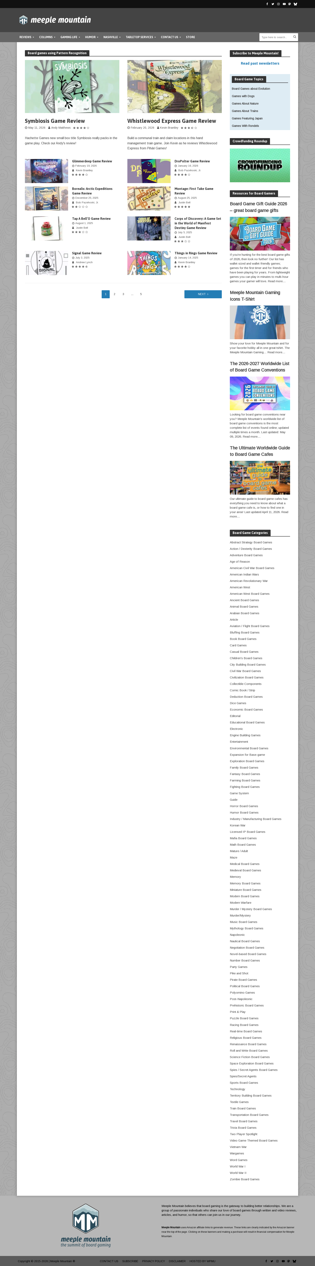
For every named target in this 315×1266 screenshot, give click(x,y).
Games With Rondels (245, 125)
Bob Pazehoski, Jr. (189, 170)
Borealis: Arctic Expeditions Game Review (92, 191)
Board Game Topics (249, 79)
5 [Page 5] (141, 294)
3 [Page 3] (123, 294)
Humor (90, 37)
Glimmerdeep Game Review (92, 161)
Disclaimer (177, 1261)
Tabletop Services (139, 37)
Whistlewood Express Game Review (171, 121)
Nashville (110, 37)
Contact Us (169, 37)
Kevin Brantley (169, 127)
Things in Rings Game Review (196, 253)
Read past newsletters (260, 63)
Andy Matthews (61, 127)
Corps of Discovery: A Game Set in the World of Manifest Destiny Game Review (198, 223)
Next (202, 294)
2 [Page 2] (114, 294)
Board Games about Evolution (251, 88)
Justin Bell (184, 202)
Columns (46, 37)
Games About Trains (245, 111)
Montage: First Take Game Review (194, 191)
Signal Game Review (87, 253)
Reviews (25, 37)
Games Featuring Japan (247, 118)
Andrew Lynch (84, 262)
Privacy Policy (153, 1261)
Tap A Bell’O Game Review (91, 218)
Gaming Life (68, 37)
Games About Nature (245, 103)
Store (190, 37)
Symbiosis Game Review (55, 121)
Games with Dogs (243, 96)
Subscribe (130, 1261)
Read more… (277, 281)
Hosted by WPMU (202, 1261)
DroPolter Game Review (192, 161)
